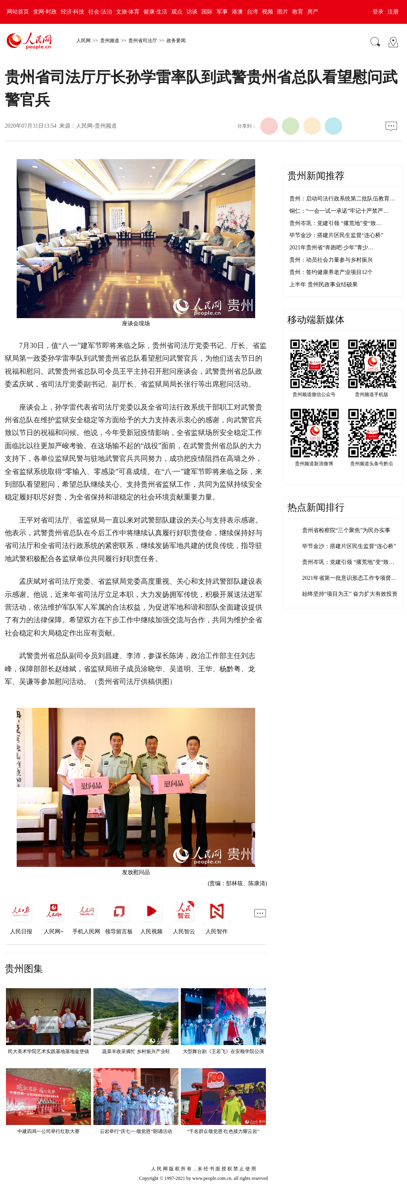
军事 (222, 12)
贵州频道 (109, 40)
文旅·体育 (128, 12)
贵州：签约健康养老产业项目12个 (331, 272)
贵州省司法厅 (142, 40)
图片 (282, 12)
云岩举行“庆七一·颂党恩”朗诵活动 (136, 1131)
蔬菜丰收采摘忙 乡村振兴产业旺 (136, 1051)
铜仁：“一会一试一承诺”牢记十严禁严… (339, 211)
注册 (393, 12)
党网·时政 (45, 12)
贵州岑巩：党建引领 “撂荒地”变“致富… (351, 562)
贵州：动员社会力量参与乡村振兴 (331, 260)
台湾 (252, 12)
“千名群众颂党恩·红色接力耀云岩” (223, 1131)
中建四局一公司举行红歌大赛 (48, 1131)
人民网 (83, 40)
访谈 (192, 12)
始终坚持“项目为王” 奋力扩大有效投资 (349, 594)
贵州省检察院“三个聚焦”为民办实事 (346, 530)
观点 (176, 12)
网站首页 (18, 12)
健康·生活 (155, 12)
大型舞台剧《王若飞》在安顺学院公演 (223, 1051)
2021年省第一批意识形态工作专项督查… (352, 578)
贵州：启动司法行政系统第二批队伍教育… (342, 199)
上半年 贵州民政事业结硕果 (323, 285)
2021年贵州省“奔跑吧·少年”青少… (331, 248)
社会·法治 (100, 12)
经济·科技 (73, 12)
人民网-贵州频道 (96, 126)
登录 (378, 12)
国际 (207, 12)
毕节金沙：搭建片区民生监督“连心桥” (336, 235)
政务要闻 (176, 40)
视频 (267, 12)
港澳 (237, 12)
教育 (297, 12)
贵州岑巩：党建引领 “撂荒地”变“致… (335, 223)
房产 (312, 12)
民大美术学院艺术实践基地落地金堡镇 (48, 1051)
